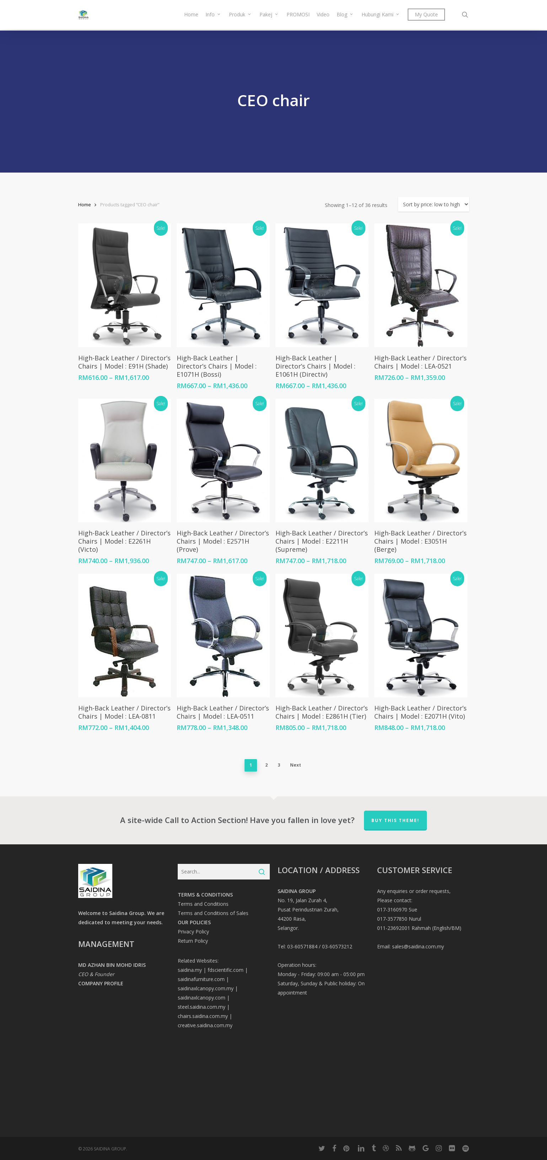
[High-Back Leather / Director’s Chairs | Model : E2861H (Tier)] (321, 636)
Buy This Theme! (395, 820)
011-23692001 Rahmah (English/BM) (419, 928)
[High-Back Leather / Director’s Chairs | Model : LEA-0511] (223, 636)
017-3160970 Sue (397, 909)
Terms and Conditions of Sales (213, 913)
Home (84, 204)
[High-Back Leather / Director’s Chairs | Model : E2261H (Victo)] (124, 461)
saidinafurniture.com (201, 979)
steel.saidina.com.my (201, 1006)
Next (295, 765)
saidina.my (190, 969)
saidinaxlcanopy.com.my (206, 988)
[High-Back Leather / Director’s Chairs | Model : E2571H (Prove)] (223, 461)
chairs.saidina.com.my (203, 1016)
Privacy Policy (193, 931)
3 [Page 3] (279, 765)
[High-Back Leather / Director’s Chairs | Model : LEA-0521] (420, 285)
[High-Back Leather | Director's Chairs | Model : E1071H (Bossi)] (223, 285)
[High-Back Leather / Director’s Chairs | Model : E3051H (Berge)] (420, 461)
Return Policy (193, 940)
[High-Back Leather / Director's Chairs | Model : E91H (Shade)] (124, 285)
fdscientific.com (225, 969)
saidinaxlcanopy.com (201, 997)
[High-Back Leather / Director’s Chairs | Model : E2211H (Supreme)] (321, 461)
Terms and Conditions (203, 903)
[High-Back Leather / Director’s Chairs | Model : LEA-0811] (124, 636)
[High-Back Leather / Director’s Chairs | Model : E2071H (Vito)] (420, 636)
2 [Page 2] (266, 765)
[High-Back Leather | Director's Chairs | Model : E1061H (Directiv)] (321, 285)
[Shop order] (433, 204)
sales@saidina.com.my (418, 946)
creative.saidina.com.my (205, 1025)
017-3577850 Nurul (399, 918)
